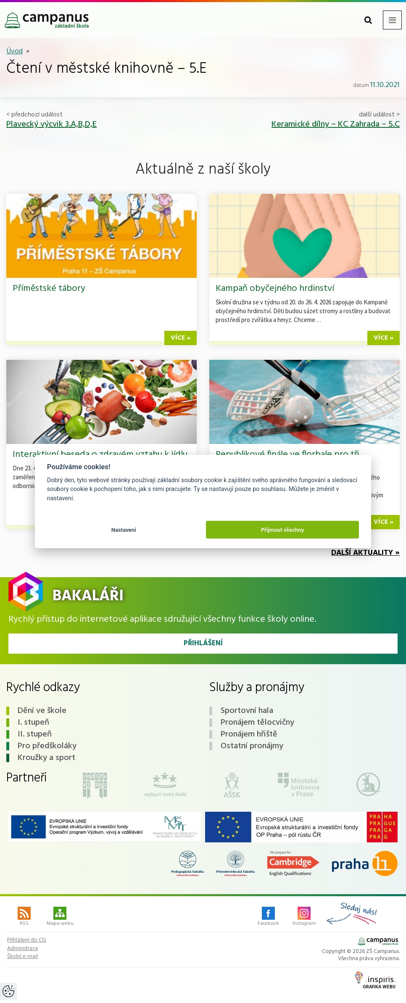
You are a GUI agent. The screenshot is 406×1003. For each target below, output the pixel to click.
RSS (24, 917)
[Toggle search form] (368, 20)
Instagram (304, 917)
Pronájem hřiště (249, 734)
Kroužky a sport (46, 758)
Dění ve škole (42, 711)
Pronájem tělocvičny (257, 722)
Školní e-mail (22, 957)
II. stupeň (35, 734)
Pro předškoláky (47, 746)
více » (180, 338)
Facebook (268, 917)
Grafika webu (375, 981)
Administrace (22, 949)
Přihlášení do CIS (26, 940)
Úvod (14, 51)
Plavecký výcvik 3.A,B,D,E (51, 124)
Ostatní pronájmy (252, 746)
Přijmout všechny (282, 530)
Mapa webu (60, 917)
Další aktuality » (365, 553)
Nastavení (123, 530)
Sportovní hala (247, 711)
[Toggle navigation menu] (392, 20)
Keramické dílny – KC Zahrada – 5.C (336, 124)
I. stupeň (33, 722)
